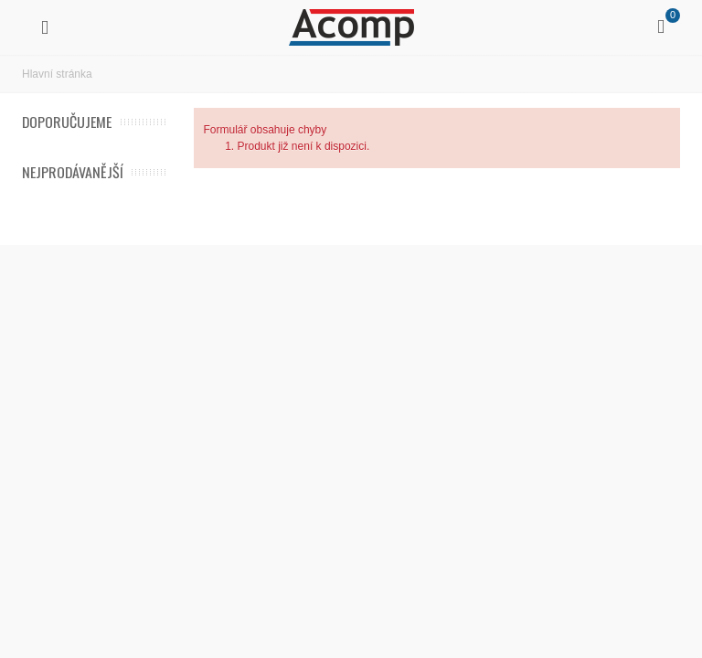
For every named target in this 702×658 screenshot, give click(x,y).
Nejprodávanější (72, 172)
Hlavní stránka (57, 74)
